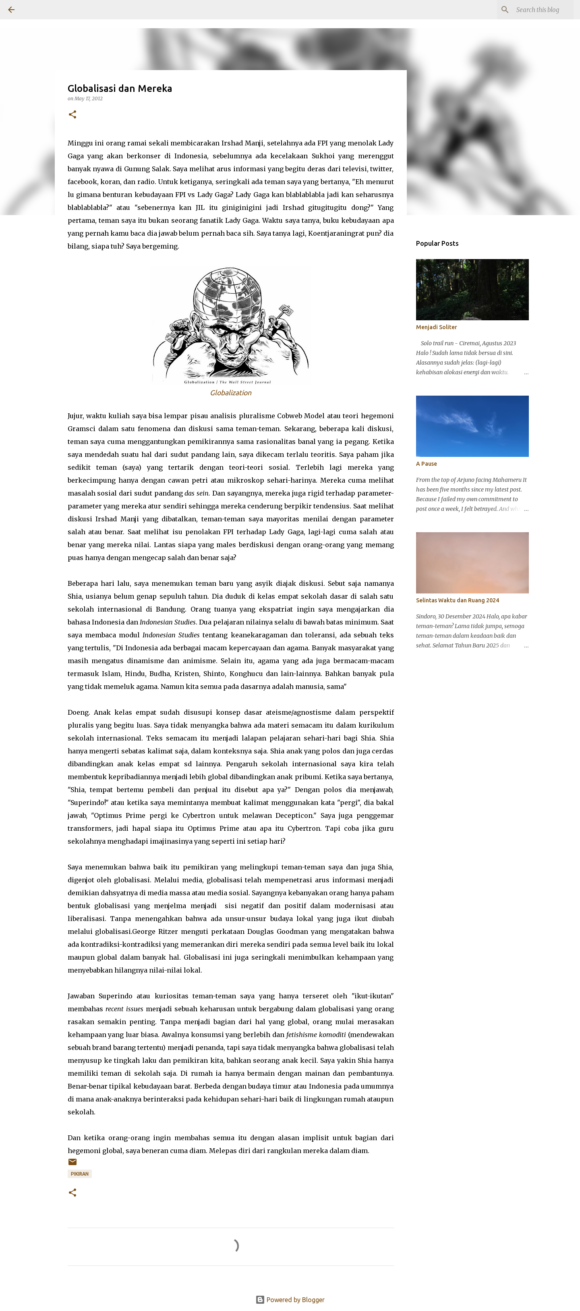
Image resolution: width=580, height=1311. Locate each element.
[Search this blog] (531, 9)
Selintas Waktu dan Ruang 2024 (457, 600)
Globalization (230, 392)
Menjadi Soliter (436, 327)
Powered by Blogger (290, 1299)
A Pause (426, 464)
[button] (72, 115)
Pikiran (80, 1173)
